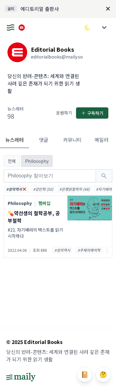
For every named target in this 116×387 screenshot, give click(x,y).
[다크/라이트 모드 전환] (87, 27)
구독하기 (92, 113)
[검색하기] (104, 175)
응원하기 (64, 113)
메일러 (102, 139)
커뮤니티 (72, 139)
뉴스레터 (14, 139)
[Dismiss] (108, 9)
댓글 (43, 139)
